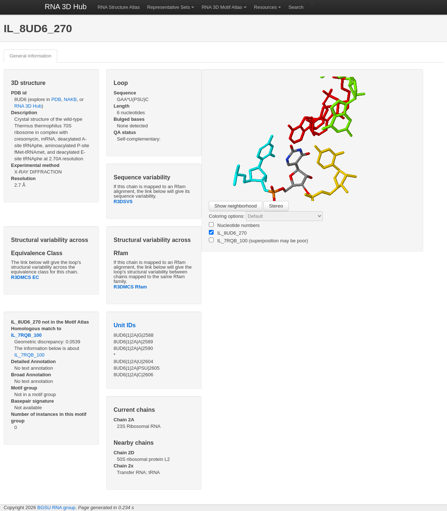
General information (30, 56)
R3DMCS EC (25, 277)
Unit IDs (125, 325)
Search (295, 7)
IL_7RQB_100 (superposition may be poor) (258, 240)
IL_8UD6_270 (228, 233)
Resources (265, 7)
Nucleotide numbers (234, 225)
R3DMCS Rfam (130, 287)
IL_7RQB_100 (26, 335)
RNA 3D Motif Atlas (222, 7)
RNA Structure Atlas (119, 7)
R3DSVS (123, 201)
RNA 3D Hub (66, 7)
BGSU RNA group (56, 507)
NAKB (70, 99)
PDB (56, 99)
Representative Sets (168, 7)
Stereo (276, 206)
